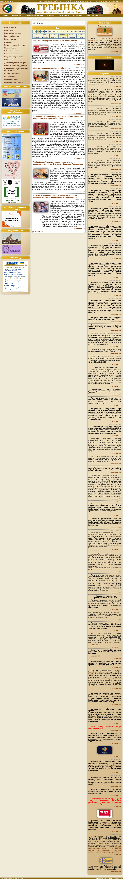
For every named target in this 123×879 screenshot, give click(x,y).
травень (72, 35)
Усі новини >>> (37, 232)
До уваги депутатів (105, 26)
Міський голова (10, 27)
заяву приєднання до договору (107, 852)
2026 (83, 31)
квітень (63, 35)
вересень (54, 37)
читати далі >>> (79, 64)
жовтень (63, 37)
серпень (45, 37)
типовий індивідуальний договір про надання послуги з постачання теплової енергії (104, 849)
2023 (71, 31)
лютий (45, 35)
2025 (79, 31)
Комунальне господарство (14, 82)
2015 (38, 31)
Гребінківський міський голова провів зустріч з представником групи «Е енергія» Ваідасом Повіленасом (58, 163)
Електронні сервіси (11, 36)
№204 (90, 674)
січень (37, 35)
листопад (72, 37)
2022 (67, 31)
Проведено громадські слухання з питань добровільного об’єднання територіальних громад (58, 117)
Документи (8, 42)
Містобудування (10, 76)
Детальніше (95, 645)
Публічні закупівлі (11, 51)
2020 (58, 31)
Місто (6, 60)
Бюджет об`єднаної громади (14, 45)
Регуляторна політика (12, 54)
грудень (80, 37)
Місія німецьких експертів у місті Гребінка (51, 68)
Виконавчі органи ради (12, 33)
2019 (54, 31)
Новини (40, 23)
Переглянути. (95, 656)
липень (36, 37)
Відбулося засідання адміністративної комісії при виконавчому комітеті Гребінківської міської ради (55, 196)
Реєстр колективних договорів (15, 66)
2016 (42, 31)
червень (81, 35)
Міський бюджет (10, 48)
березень (54, 35)
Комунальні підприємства (14, 57)
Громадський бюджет (12, 73)
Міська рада (8, 30)
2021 (63, 31)
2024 (75, 31)
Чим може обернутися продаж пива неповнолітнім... (56, 41)
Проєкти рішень (10, 39)
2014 (34, 31)
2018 (50, 31)
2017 (46, 31)
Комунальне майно (11, 79)
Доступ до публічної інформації (16, 63)
